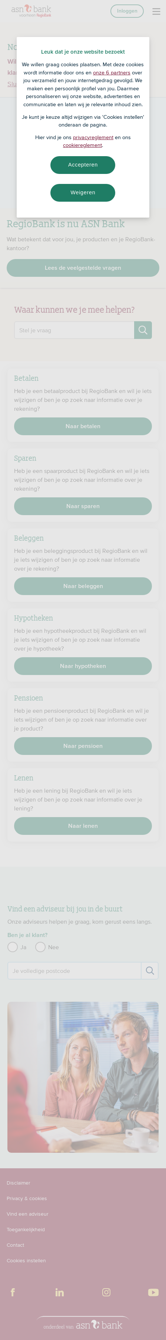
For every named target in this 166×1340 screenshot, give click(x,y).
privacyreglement (93, 137)
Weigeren (82, 192)
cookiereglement (82, 145)
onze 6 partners (111, 72)
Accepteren (83, 165)
